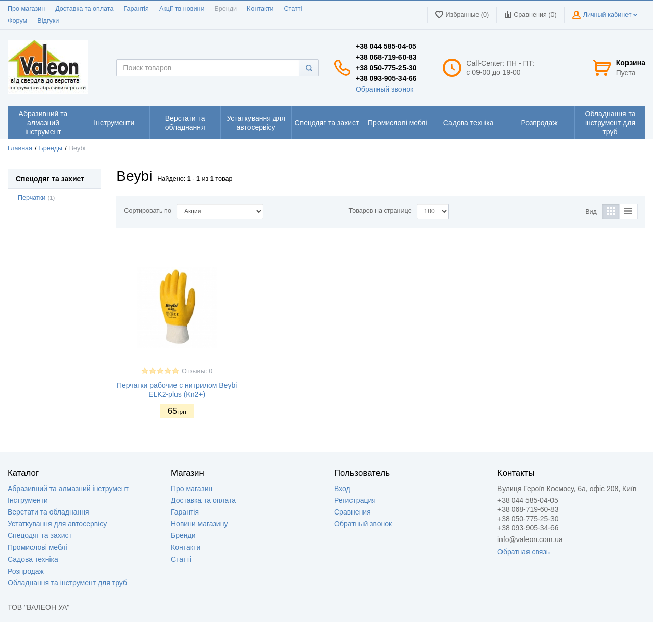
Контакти (260, 8)
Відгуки (48, 20)
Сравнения (352, 512)
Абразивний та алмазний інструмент (68, 488)
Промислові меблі (37, 547)
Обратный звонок (384, 89)
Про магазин (26, 8)
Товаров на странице (380, 210)
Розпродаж (26, 571)
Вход (342, 488)
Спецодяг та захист (40, 535)
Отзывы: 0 (197, 371)
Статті (293, 8)
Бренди (225, 8)
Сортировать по (147, 210)
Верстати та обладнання (48, 512)
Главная (20, 148)
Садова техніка (33, 559)
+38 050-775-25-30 (386, 68)
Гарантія (135, 8)
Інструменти (28, 500)
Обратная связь (523, 552)
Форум (17, 20)
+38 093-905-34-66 (386, 78)
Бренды (51, 148)
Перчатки (31, 197)
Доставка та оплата (84, 8)
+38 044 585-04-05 (386, 46)
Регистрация (355, 500)
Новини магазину (199, 524)
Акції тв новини (182, 8)
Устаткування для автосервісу (57, 524)
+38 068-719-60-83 (386, 57)
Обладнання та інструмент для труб (67, 583)
